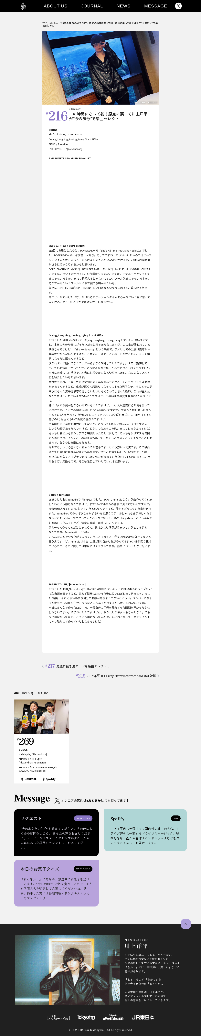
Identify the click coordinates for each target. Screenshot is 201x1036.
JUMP (175, 818)
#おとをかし (95, 801)
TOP (44, 23)
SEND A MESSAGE (83, 818)
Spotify (51, 779)
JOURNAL (92, 6)
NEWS (123, 6)
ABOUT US (56, 6)
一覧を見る (42, 693)
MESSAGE (155, 6)
